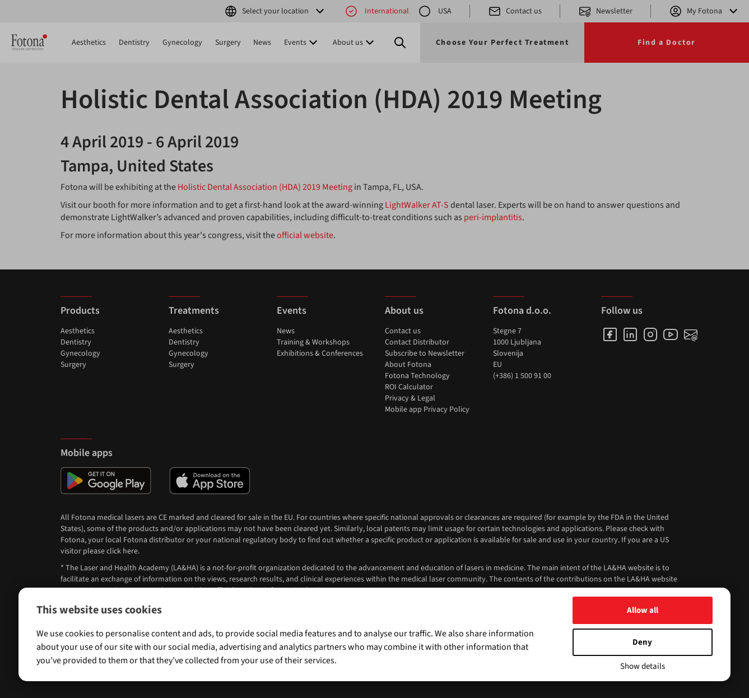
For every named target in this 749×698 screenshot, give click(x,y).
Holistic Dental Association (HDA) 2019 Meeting (265, 187)
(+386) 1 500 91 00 (522, 375)
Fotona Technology (417, 375)
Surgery (228, 42)
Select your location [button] (275, 11)
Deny (642, 642)
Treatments (194, 311)
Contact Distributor (417, 342)
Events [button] (302, 42)
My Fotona (704, 11)
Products (80, 311)
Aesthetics (89, 42)
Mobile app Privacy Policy (427, 409)
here (130, 551)
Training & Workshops (313, 342)
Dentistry (134, 42)
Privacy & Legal (410, 398)
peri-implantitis (493, 217)
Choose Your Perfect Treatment (502, 42)
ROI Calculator (409, 387)
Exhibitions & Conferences (320, 353)
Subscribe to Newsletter (424, 353)
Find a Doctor (667, 42)
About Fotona (408, 364)
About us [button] (354, 42)
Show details (642, 666)
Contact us (515, 11)
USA (435, 11)
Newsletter (605, 11)
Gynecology (182, 42)
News (262, 42)
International (377, 11)
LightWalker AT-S (417, 205)
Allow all (642, 610)
